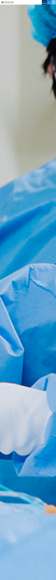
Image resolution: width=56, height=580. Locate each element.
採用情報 (49, 2)
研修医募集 (44, 2)
